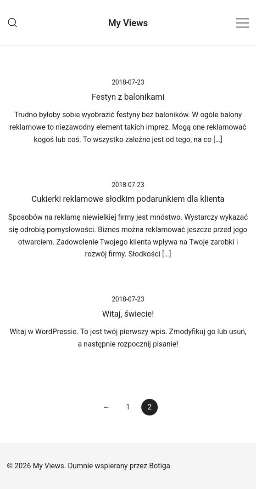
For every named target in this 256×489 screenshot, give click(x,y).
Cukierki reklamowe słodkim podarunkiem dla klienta (128, 199)
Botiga (159, 465)
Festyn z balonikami (128, 97)
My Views (128, 22)
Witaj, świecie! (128, 313)
